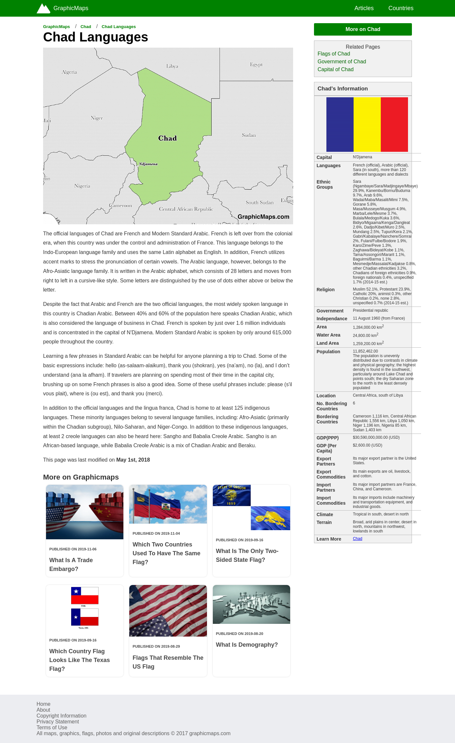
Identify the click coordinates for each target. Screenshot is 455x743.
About (43, 710)
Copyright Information (61, 716)
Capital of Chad (335, 69)
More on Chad (363, 29)
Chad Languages (119, 26)
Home (44, 704)
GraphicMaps (56, 26)
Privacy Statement (58, 721)
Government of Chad (342, 61)
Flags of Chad (334, 53)
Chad (86, 26)
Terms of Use (52, 727)
